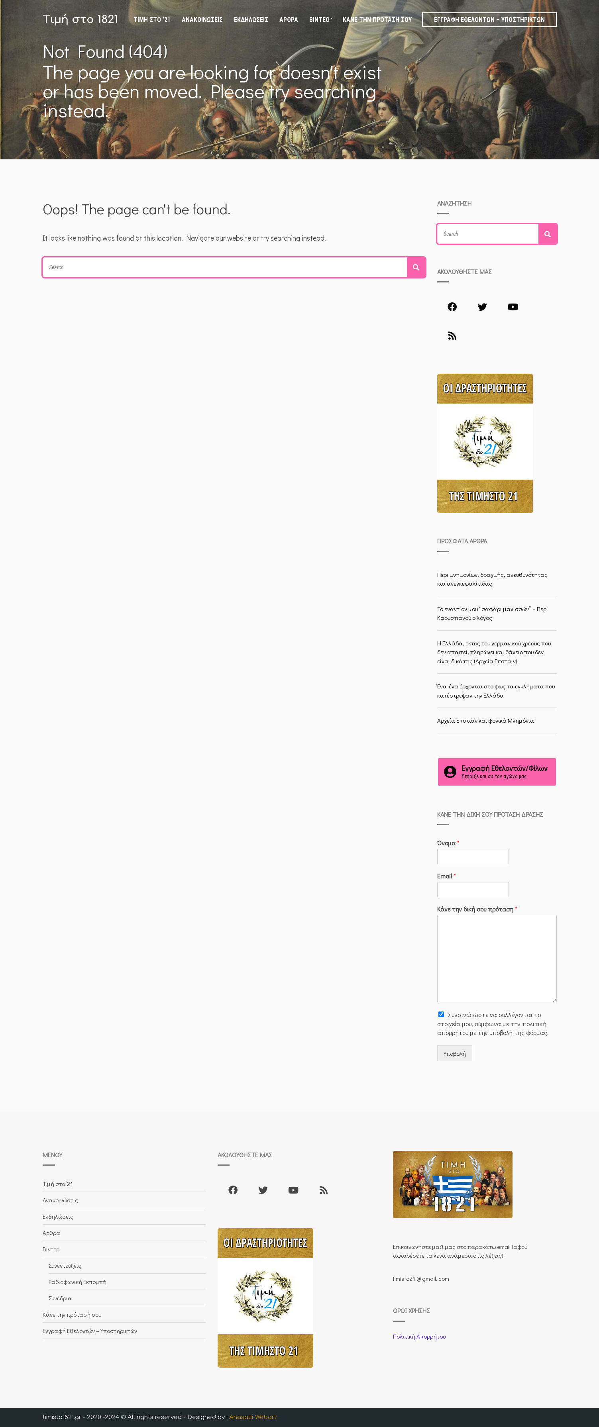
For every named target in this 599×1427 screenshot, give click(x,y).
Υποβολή (455, 1053)
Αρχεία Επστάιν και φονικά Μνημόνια (485, 720)
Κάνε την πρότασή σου (377, 20)
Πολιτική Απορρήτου (419, 1336)
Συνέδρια (60, 1298)
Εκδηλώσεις (251, 20)
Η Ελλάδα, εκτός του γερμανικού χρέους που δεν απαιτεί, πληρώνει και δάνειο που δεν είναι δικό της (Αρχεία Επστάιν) (494, 652)
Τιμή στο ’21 (152, 20)
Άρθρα (288, 20)
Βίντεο (319, 20)
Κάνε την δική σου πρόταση (477, 909)
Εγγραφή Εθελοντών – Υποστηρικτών (489, 20)
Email (446, 876)
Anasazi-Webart (253, 1417)
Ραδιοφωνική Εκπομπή (77, 1282)
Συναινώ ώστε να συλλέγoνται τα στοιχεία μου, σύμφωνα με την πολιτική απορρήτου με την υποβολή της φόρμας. (493, 1023)
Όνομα (448, 843)
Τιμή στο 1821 (80, 19)
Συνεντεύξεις (65, 1265)
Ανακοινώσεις (202, 20)
